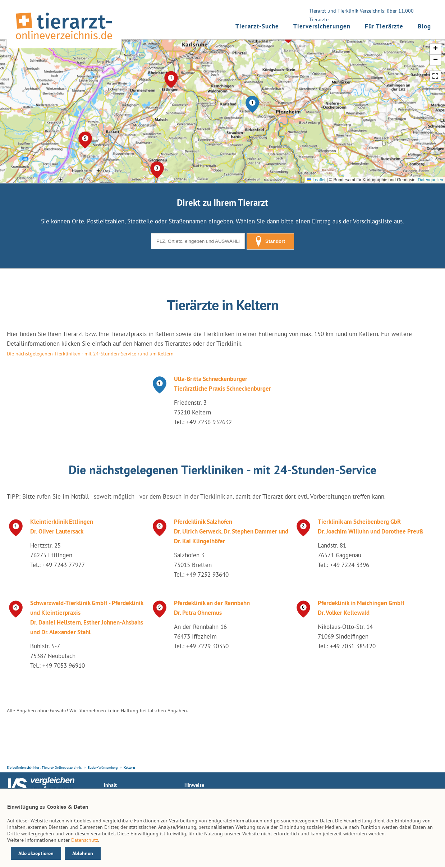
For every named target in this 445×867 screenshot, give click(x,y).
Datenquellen (430, 179)
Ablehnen (82, 853)
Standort (270, 241)
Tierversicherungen (321, 26)
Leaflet (316, 179)
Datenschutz (84, 840)
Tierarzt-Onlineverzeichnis (62, 767)
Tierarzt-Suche (257, 26)
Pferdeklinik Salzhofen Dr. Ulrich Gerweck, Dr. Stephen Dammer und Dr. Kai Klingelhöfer (231, 531)
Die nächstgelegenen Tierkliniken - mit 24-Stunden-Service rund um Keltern (90, 353)
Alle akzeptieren (36, 853)
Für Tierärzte (384, 26)
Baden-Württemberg (103, 767)
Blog (424, 26)
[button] (252, 104)
